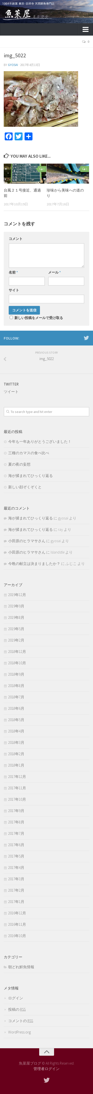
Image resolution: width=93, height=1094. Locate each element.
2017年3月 (16, 879)
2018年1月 (16, 765)
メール (54, 272)
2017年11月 (17, 788)
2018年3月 (16, 742)
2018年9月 (16, 674)
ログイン (15, 998)
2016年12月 (17, 913)
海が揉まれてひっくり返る (30, 475)
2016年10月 (17, 935)
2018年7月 (16, 697)
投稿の (17, 1009)
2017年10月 (17, 799)
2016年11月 (17, 924)
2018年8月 (16, 685)
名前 (13, 272)
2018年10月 (17, 663)
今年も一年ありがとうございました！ (39, 441)
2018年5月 (16, 719)
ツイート (11, 391)
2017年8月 (16, 822)
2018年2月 (16, 753)
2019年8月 (16, 617)
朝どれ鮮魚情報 (21, 967)
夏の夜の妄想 (19, 464)
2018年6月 (16, 708)
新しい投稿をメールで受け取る (38, 318)
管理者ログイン (46, 1068)
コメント (16, 238)
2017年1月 (16, 901)
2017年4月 (16, 867)
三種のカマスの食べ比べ (28, 452)
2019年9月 (16, 606)
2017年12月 (17, 776)
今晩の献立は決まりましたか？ (34, 563)
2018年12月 (17, 651)
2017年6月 (16, 844)
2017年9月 (16, 810)
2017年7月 (16, 833)
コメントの (20, 1020)
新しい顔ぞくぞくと (25, 487)
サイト (14, 290)
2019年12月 (17, 594)
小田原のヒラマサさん (26, 540)
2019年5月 (16, 628)
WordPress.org (19, 1032)
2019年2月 (16, 640)
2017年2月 (16, 890)
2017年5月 (16, 856)
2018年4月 (16, 731)
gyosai (13, 65)
